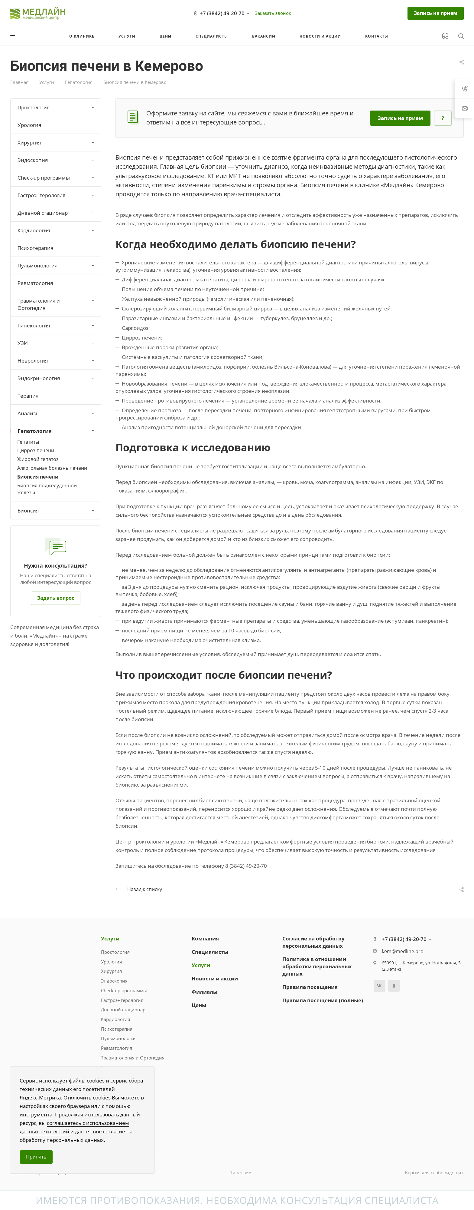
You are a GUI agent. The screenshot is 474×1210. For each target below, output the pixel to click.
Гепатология (56, 430)
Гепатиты (28, 442)
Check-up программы (56, 177)
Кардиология (56, 230)
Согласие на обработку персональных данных (313, 942)
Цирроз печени (35, 450)
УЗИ (56, 343)
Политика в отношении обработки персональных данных (317, 966)
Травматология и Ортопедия (56, 304)
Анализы (56, 413)
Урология (56, 124)
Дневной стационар (56, 212)
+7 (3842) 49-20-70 (222, 13)
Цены (199, 1005)
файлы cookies (87, 1080)
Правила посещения (310, 986)
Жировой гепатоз (38, 459)
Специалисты (210, 951)
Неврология (56, 360)
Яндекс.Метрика (40, 1097)
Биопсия (56, 510)
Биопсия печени (38, 476)
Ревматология (35, 283)
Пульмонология (56, 265)
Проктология (56, 107)
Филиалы (204, 991)
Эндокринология (56, 378)
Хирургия (56, 142)
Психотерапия (56, 247)
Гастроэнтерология (56, 195)
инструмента (36, 1114)
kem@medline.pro (403, 951)
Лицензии (240, 1172)
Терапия (28, 395)
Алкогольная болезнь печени (52, 468)
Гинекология (56, 325)
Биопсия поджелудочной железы (47, 489)
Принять (36, 1156)
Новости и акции (215, 978)
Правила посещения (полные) (322, 1000)
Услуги (110, 938)
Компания (205, 938)
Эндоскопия (56, 160)
